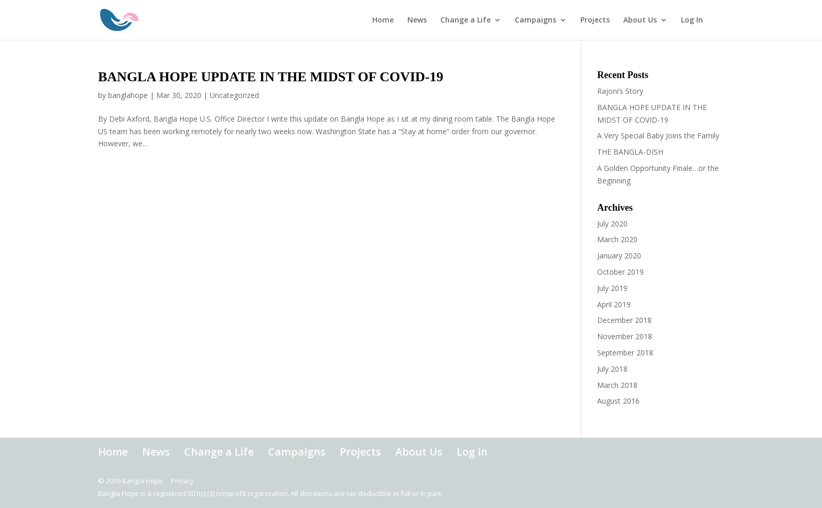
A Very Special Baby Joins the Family (658, 135)
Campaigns (535, 20)
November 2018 (624, 336)
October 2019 (620, 272)
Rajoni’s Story (620, 91)
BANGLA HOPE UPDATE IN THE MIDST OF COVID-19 (271, 76)
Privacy (182, 480)
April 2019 (614, 304)
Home (383, 20)
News (417, 20)
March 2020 (617, 239)
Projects (595, 20)
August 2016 (618, 401)
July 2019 (612, 288)
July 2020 (612, 224)
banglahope (128, 95)
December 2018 (624, 320)
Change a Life (465, 20)
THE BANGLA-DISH (630, 152)
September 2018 (625, 353)
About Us (640, 20)
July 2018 (612, 369)
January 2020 (619, 256)
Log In (692, 20)
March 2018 (617, 385)
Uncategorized (234, 95)
